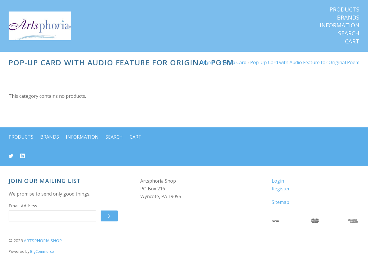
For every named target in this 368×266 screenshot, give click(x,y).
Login (278, 181)
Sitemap (280, 202)
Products (344, 9)
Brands (348, 17)
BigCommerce (42, 251)
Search (348, 33)
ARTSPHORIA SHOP (43, 240)
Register (281, 188)
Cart (352, 41)
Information (339, 25)
